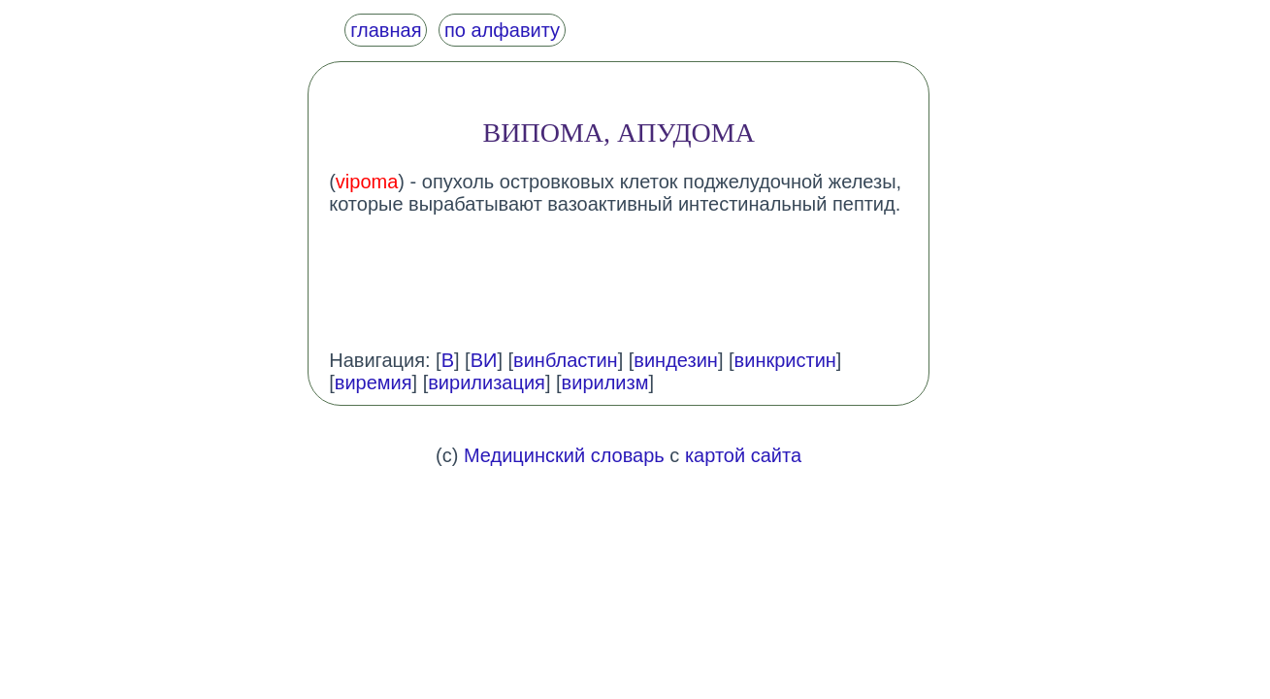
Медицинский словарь (564, 455)
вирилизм (605, 382)
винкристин (785, 360)
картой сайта (743, 455)
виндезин (676, 360)
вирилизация (486, 382)
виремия (373, 382)
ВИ (484, 360)
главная (385, 30)
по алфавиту (502, 30)
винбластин (565, 360)
